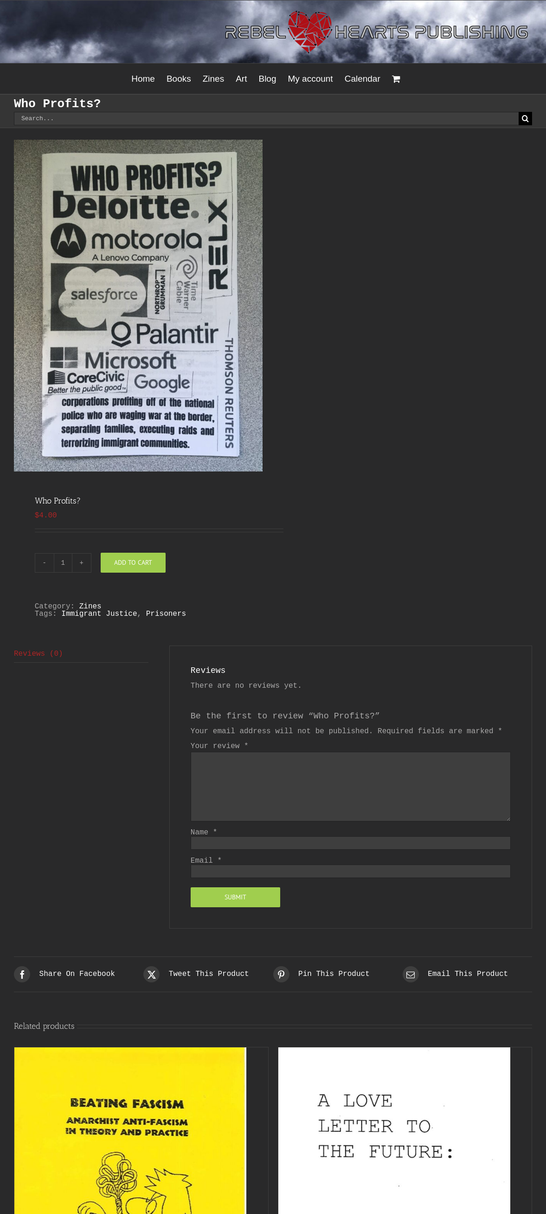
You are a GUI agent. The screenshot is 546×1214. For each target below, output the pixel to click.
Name (204, 832)
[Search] (525, 118)
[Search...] (266, 118)
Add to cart (133, 562)
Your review (220, 746)
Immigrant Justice (99, 614)
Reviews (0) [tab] (38, 654)
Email (206, 861)
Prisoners (166, 614)
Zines (90, 606)
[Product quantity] (63, 563)
